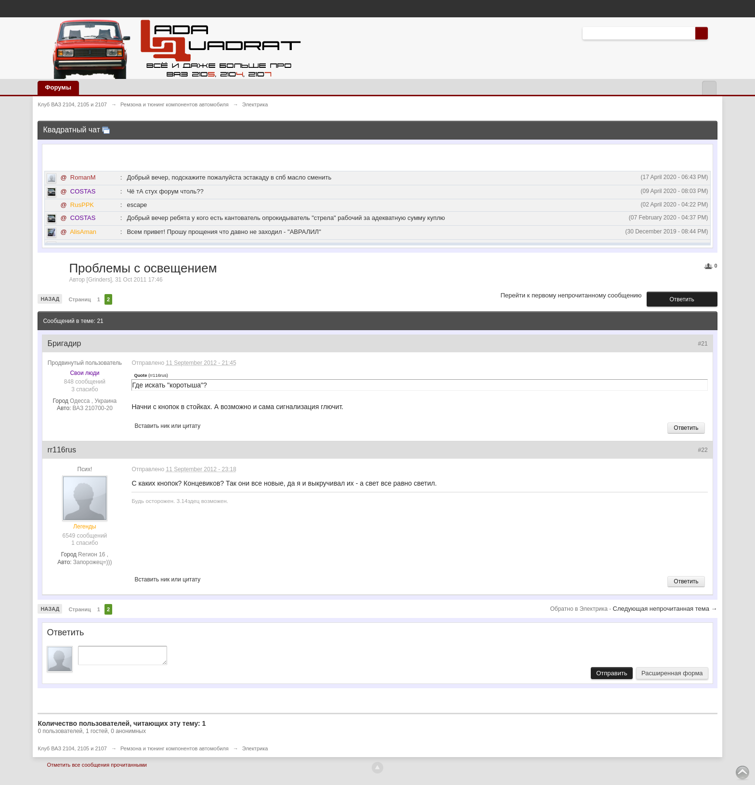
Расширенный (713, 33)
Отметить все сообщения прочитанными (96, 768)
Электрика (255, 751)
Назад (49, 299)
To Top (742, 772)
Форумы (58, 87)
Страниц (79, 299)
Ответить (681, 299)
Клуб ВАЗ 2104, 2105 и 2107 (72, 751)
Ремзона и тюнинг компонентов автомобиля (174, 751)
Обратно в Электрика (579, 608)
